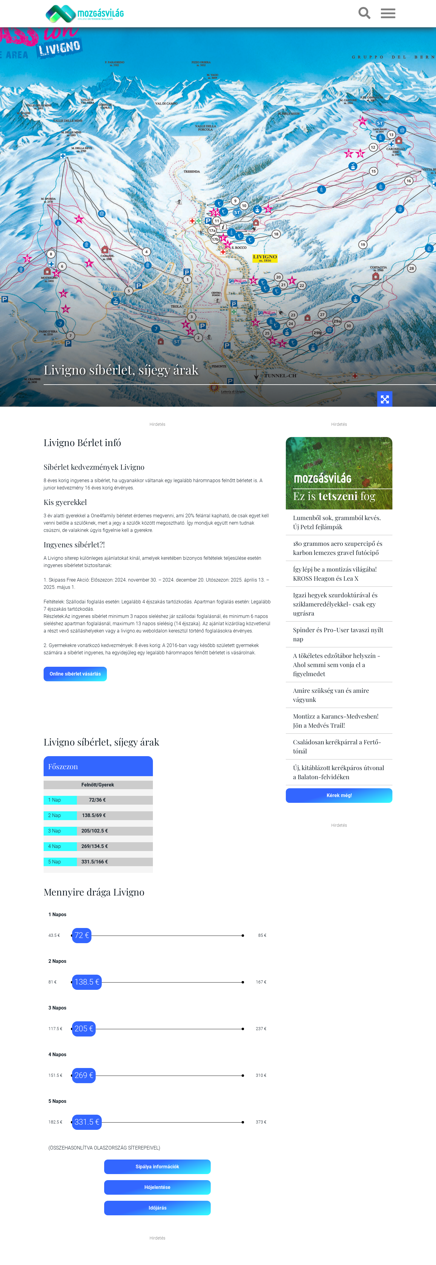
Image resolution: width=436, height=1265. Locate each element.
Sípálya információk (157, 1167)
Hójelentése (157, 1187)
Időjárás (158, 1208)
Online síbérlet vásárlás (75, 674)
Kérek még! (339, 795)
